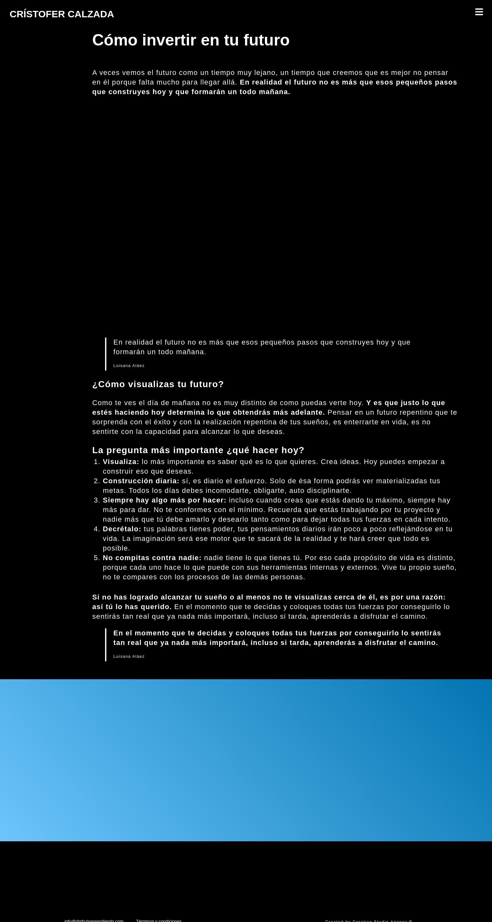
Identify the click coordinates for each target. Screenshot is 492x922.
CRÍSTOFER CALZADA (79, 13)
